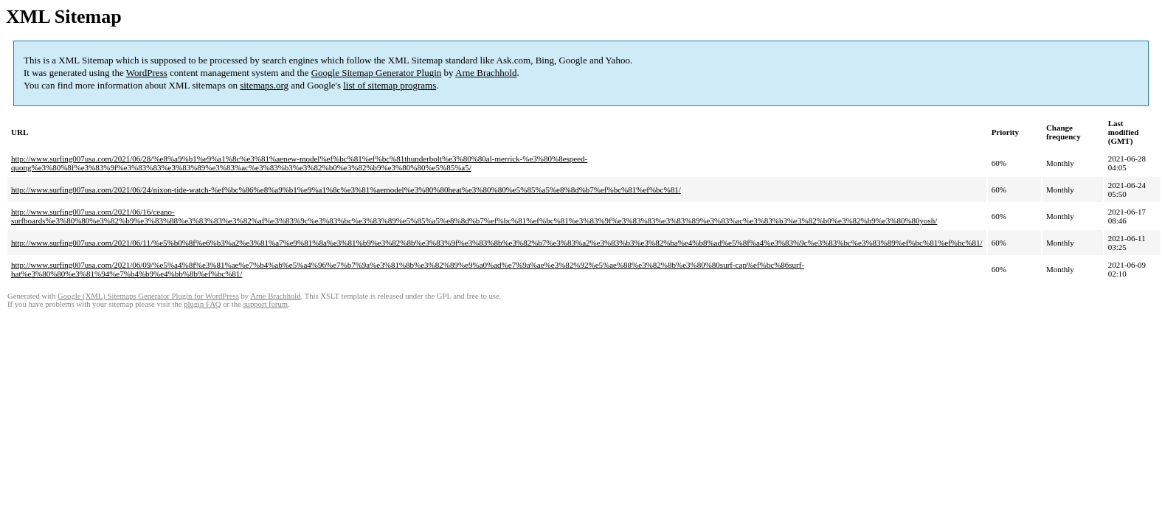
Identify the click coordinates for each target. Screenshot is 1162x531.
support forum (265, 304)
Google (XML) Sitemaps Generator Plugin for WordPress (148, 296)
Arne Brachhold (485, 72)
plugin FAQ (202, 304)
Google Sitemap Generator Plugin (376, 72)
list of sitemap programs (389, 85)
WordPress (146, 72)
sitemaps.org (264, 85)
